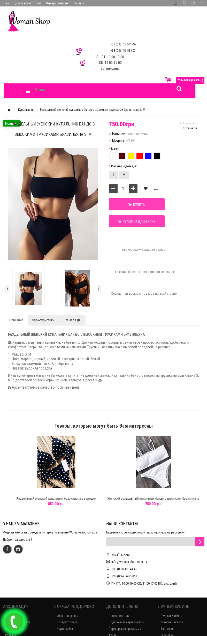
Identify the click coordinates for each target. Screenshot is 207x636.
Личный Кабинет (171, 616)
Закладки (167, 629)
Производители (119, 616)
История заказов (171, 622)
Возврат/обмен (57, 3)
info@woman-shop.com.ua (129, 562)
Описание (16, 320)
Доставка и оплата (28, 3)
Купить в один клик (136, 222)
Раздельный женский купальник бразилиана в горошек (72, 498)
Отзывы (78, 3)
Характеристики (43, 320)
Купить (136, 205)
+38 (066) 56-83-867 (124, 576)
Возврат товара (67, 622)
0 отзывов (189, 128)
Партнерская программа (125, 629)
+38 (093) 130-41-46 (124, 569)
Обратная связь (67, 616)
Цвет (115, 149)
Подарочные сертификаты (126, 622)
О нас (6, 3)
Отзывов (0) (72, 320)
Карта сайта (65, 629)
